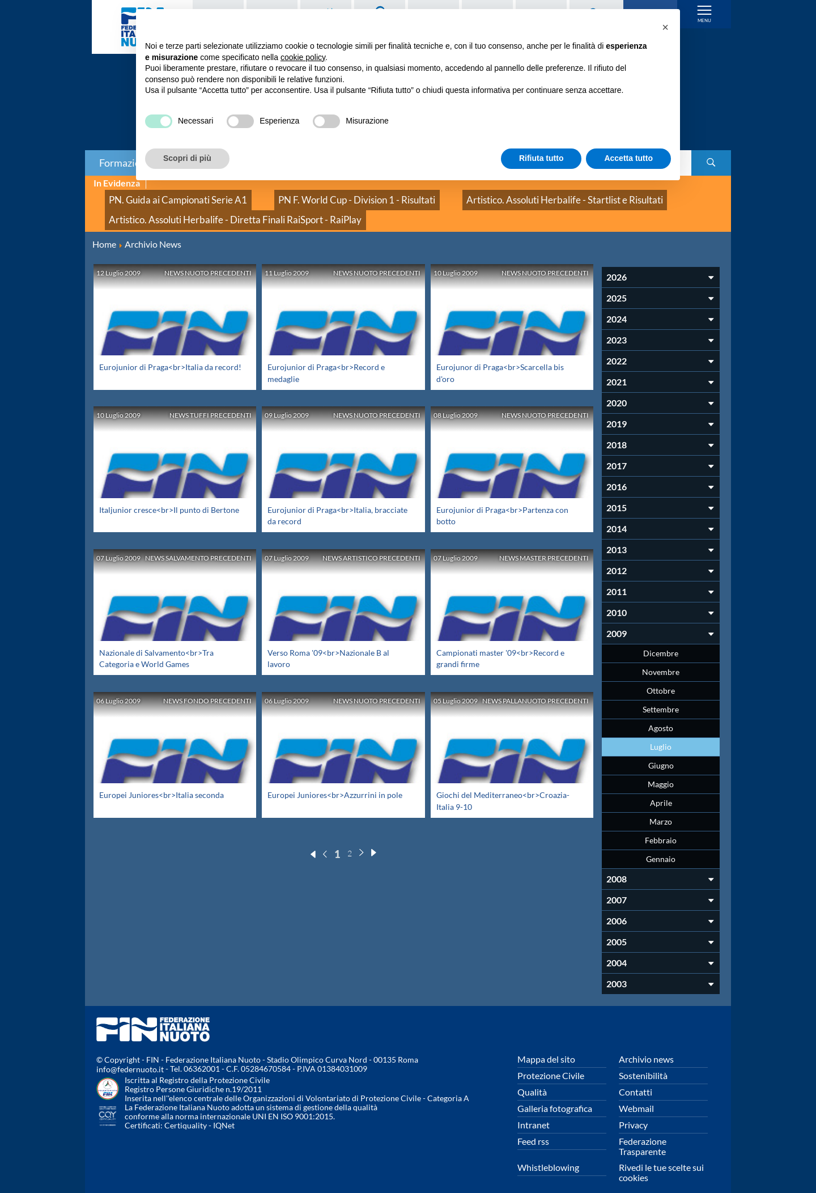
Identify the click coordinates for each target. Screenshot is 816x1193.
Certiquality (185, 1110)
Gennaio (660, 843)
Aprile (661, 787)
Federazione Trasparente (642, 1130)
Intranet (533, 1109)
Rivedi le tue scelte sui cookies (661, 1157)
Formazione (125, 163)
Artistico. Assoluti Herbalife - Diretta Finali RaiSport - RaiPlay (213, 208)
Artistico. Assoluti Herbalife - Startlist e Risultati (490, 196)
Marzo (660, 806)
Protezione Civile (550, 1060)
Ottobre (661, 675)
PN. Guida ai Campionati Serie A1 (164, 196)
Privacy (633, 1109)
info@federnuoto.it (130, 1054)
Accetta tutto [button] (628, 158)
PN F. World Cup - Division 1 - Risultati (313, 196)
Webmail (636, 1093)
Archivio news (646, 1043)
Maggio (661, 769)
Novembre (660, 656)
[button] (665, 27)
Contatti (635, 1076)
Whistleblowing (548, 1152)
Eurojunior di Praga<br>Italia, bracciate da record (325, 500)
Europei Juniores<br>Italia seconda (168, 779)
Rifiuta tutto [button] (541, 158)
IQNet (224, 1110)
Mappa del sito (546, 1043)
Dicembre (660, 638)
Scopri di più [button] (187, 158)
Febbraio (661, 825)
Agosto (660, 713)
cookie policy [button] (302, 57)
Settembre (661, 694)
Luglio (661, 731)
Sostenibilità (643, 1060)
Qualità (532, 1076)
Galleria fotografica (554, 1093)
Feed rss (533, 1125)
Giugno (661, 750)
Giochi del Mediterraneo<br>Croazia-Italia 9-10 (504, 791)
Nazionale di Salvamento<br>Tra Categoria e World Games (162, 642)
